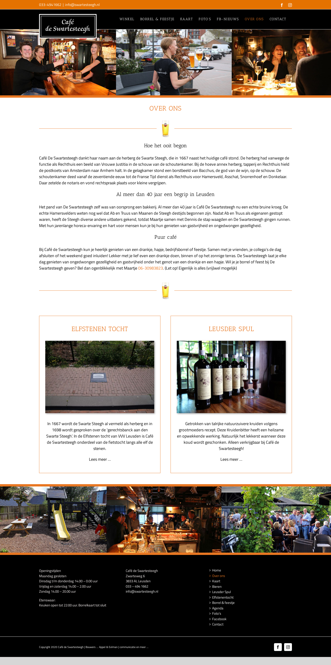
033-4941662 (50, 4)
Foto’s (216, 613)
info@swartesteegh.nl (82, 4)
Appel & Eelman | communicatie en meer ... (123, 647)
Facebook (219, 618)
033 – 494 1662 (137, 586)
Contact (217, 624)
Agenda (217, 608)
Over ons (218, 575)
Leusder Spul (221, 591)
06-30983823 (150, 268)
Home (216, 570)
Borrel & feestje (223, 602)
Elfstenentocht (223, 597)
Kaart (216, 581)
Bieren (217, 586)
